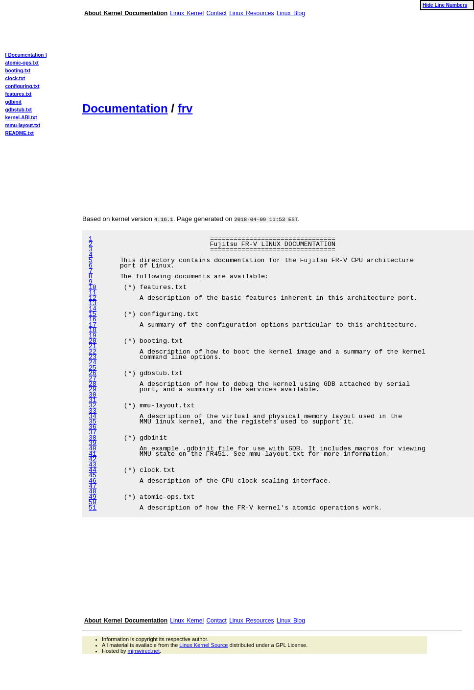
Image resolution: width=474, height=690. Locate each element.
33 (92, 411)
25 (92, 368)
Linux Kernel (187, 13)
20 (92, 341)
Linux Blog (291, 13)
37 (92, 433)
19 (92, 336)
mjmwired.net (144, 651)
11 (92, 293)
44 (92, 470)
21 (92, 347)
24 (92, 363)
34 (92, 417)
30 (92, 395)
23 (92, 357)
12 (92, 298)
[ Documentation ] (26, 55)
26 (92, 374)
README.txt (19, 133)
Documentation (125, 108)
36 (92, 427)
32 (92, 406)
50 (92, 503)
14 (92, 309)
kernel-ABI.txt (21, 117)
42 (92, 460)
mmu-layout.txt (23, 125)
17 (92, 325)
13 (92, 304)
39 (92, 443)
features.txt (18, 94)
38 (92, 438)
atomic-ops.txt (22, 63)
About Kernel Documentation (125, 13)
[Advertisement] (127, 55)
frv (185, 108)
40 (92, 449)
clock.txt (15, 78)
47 (92, 487)
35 (92, 422)
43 (92, 465)
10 (92, 287)
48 (92, 492)
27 (92, 379)
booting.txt (18, 70)
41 (92, 454)
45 (92, 476)
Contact (216, 13)
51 (92, 508)
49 (92, 497)
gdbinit (13, 102)
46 (92, 481)
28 (92, 384)
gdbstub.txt (18, 109)
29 (92, 390)
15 (92, 314)
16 (92, 320)
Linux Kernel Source (203, 645)
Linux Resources (251, 13)
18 (92, 331)
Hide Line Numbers (445, 5)
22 (92, 352)
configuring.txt (22, 86)
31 (92, 400)
